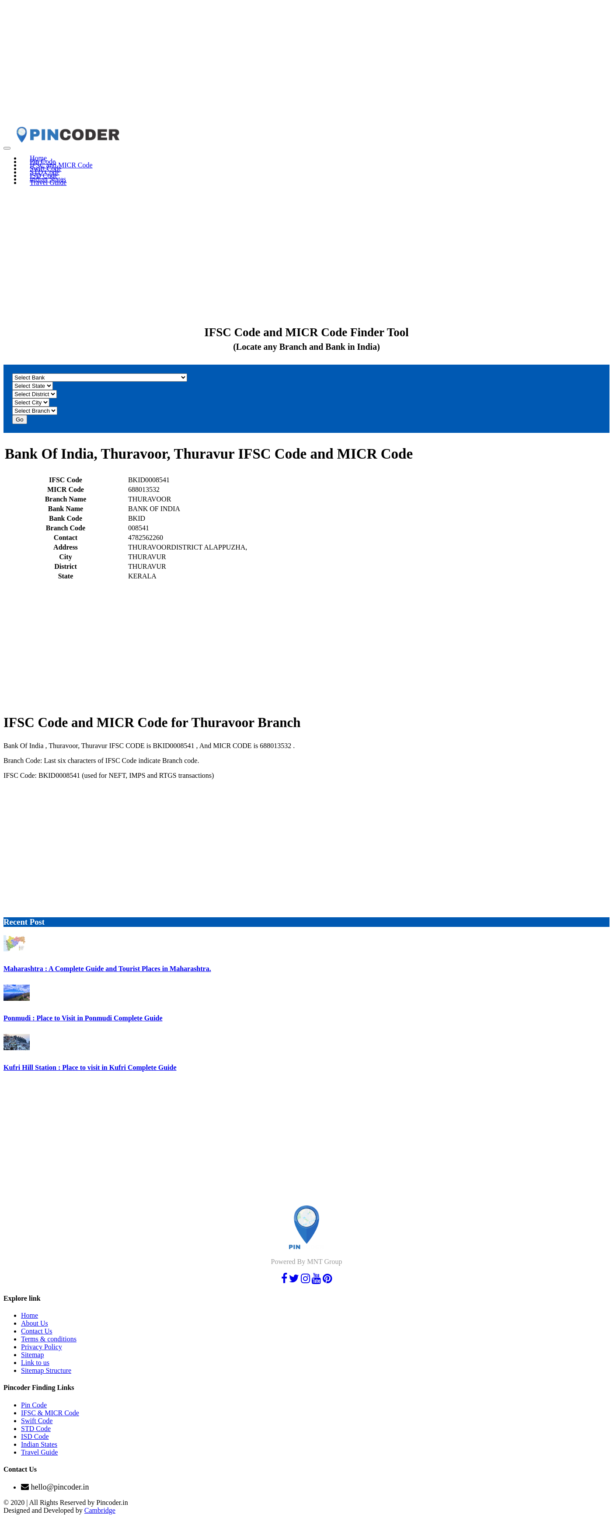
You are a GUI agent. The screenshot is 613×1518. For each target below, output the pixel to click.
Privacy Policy (41, 1347)
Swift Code (36, 1420)
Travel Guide (48, 182)
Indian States (39, 1444)
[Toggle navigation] (6, 148)
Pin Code (34, 1405)
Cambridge (99, 1510)
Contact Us (36, 1331)
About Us (34, 1323)
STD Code (36, 1428)
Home (29, 1315)
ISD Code (35, 1436)
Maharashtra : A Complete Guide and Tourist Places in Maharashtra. (107, 968)
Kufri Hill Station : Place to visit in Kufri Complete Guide (90, 1067)
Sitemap (32, 1354)
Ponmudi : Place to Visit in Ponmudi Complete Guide (83, 1018)
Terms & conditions (49, 1339)
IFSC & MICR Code (50, 1413)
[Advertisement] (265, 64)
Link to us (35, 1362)
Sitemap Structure (46, 1370)
